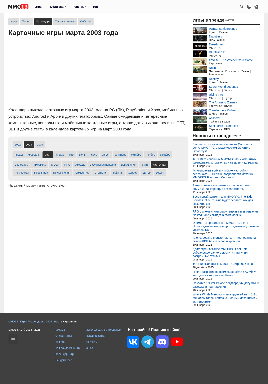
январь (19, 154)
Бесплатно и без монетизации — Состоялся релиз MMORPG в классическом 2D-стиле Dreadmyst (223, 148)
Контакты (91, 341)
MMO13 (60, 329)
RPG (67, 164)
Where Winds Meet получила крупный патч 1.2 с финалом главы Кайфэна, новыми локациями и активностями (225, 298)
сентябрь (120, 154)
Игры (38, 6)
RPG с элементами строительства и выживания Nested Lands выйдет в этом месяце (225, 213)
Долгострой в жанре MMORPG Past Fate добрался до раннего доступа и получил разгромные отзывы (220, 252)
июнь (82, 154)
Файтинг (118, 172)
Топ (95, 6)
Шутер (147, 172)
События (85, 21)
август (106, 154)
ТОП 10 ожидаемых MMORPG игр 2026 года (223, 263)
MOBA (55, 164)
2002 (18, 144)
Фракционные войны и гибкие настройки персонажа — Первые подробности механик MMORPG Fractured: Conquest (223, 174)
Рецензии (79, 6)
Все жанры (21, 164)
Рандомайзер (63, 360)
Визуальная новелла (103, 164)
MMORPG (40, 164)
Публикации (57, 6)
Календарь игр (64, 354)
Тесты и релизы (65, 21)
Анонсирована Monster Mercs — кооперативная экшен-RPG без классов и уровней (225, 239)
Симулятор (82, 172)
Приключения (61, 172)
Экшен (160, 172)
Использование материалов (103, 329)
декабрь (165, 154)
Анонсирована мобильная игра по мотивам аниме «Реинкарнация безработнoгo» (222, 187)
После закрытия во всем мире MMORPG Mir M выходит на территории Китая (224, 273)
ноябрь (150, 154)
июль (93, 154)
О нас (89, 347)
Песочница (41, 172)
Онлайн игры (63, 335)
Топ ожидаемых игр (67, 347)
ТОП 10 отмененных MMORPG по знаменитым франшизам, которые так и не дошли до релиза (225, 160)
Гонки (144, 164)
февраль (34, 154)
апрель (59, 154)
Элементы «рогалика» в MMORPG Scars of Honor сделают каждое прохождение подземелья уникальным (226, 226)
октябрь (136, 154)
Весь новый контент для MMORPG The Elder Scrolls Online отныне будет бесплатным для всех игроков (223, 200)
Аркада (80, 164)
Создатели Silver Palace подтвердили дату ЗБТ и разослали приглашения (226, 284)
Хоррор (132, 172)
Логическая (22, 172)
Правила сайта (95, 335)
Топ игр (26, 21)
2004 (40, 144)
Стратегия (100, 172)
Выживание (128, 164)
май (71, 154)
